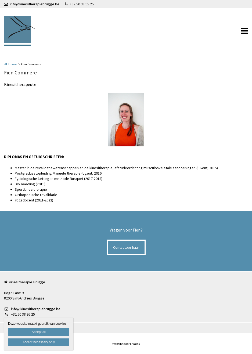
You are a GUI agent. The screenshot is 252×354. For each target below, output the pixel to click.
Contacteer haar (126, 247)
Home (12, 64)
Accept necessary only (39, 342)
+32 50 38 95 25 (79, 4)
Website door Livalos (126, 344)
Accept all (39, 332)
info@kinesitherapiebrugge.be (31, 4)
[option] (126, 119)
